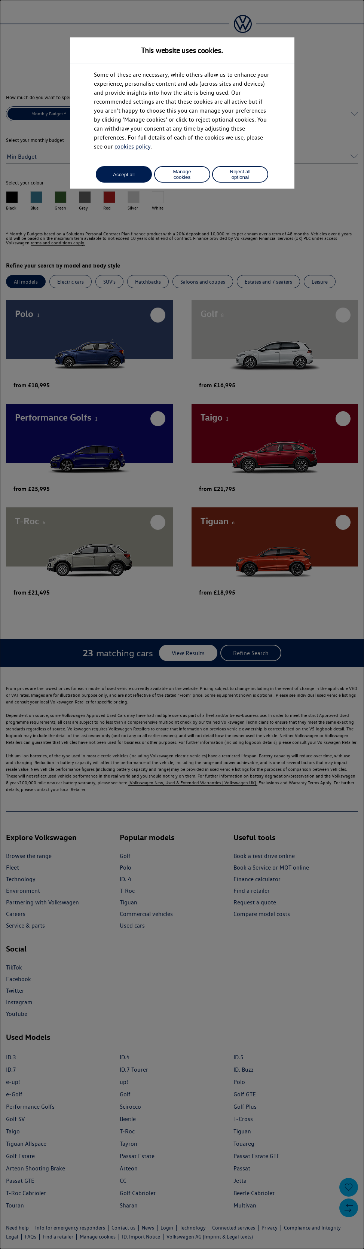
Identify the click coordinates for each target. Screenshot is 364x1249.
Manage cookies (182, 174)
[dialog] (182, 624)
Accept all (124, 174)
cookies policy (132, 146)
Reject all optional (240, 174)
